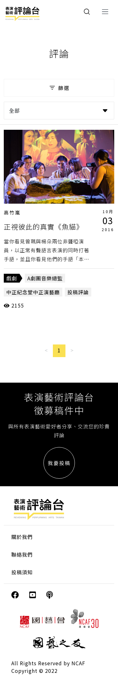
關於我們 (22, 537)
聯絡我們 (22, 554)
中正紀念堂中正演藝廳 (33, 292)
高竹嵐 (12, 212)
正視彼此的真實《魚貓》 (43, 226)
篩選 (59, 88)
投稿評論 (78, 292)
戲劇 (11, 278)
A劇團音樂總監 (45, 278)
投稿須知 (22, 572)
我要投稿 (59, 463)
